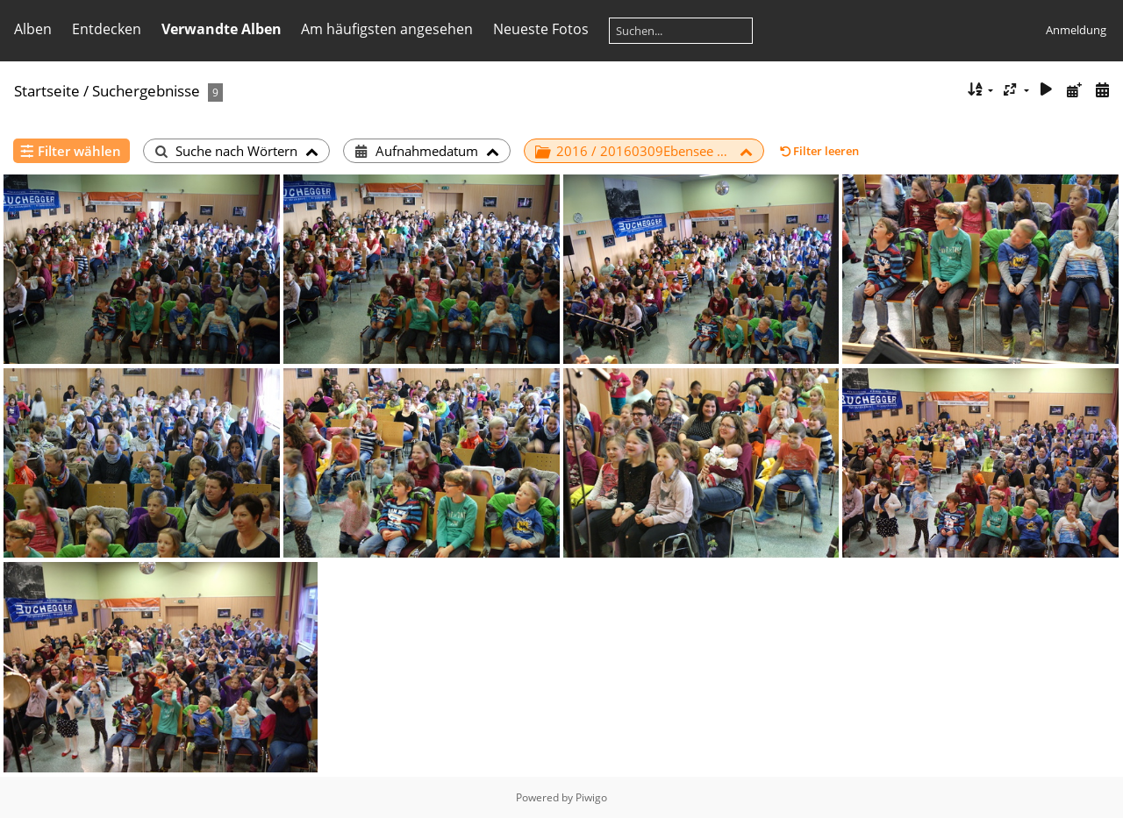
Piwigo (591, 797)
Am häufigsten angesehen (387, 29)
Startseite (47, 91)
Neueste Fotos (541, 29)
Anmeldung (1076, 30)
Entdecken (106, 29)
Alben (33, 29)
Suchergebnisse (146, 91)
